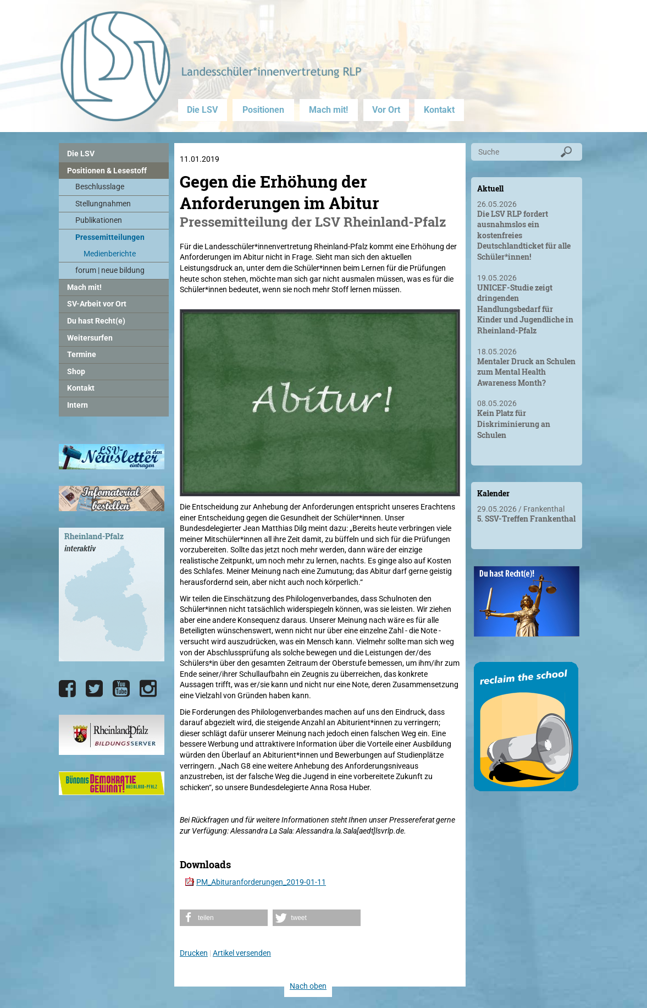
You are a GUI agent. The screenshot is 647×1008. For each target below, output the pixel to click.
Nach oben (308, 986)
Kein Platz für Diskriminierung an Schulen (513, 424)
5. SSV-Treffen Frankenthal (526, 518)
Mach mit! (328, 110)
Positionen (263, 110)
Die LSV (202, 110)
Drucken (194, 953)
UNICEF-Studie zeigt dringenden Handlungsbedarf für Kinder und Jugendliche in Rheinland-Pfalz (525, 309)
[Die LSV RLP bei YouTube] (121, 688)
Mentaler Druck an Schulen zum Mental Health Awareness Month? (526, 372)
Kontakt (439, 110)
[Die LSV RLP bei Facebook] (67, 688)
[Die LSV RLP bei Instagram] (148, 688)
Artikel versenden (242, 953)
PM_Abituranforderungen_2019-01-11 (261, 882)
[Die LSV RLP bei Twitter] (94, 688)
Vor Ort (386, 110)
